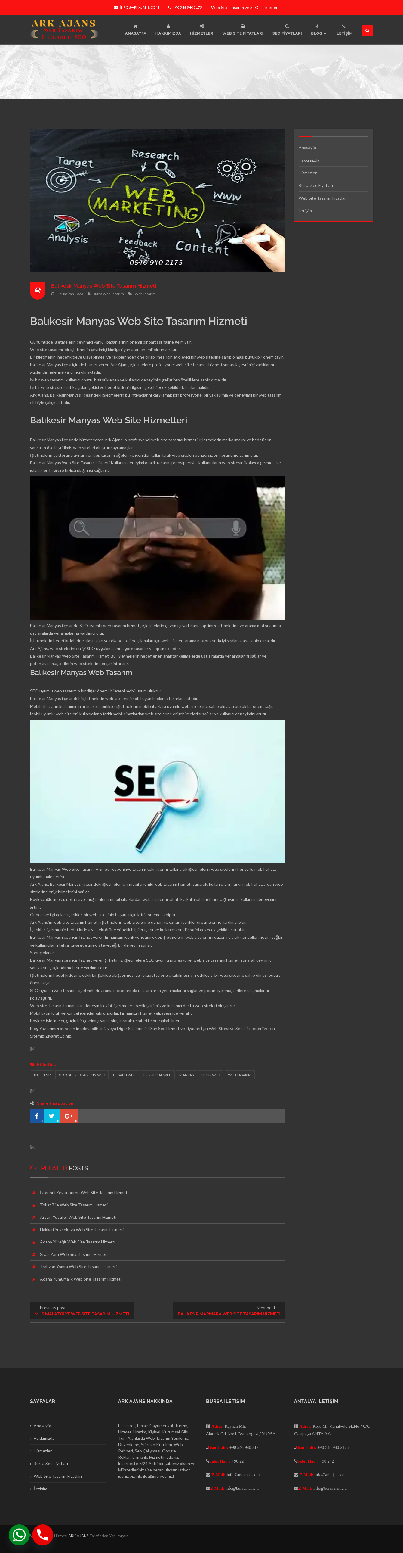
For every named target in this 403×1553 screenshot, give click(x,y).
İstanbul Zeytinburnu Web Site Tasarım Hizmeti (84, 1192)
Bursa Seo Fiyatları (316, 185)
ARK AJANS (79, 1535)
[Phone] (42, 1534)
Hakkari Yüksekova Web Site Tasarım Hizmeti (82, 1229)
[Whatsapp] (19, 1534)
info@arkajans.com (136, 7)
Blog (34, 1028)
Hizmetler (308, 172)
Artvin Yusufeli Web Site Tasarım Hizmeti (78, 1217)
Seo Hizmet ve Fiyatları (179, 1028)
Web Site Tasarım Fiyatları (323, 198)
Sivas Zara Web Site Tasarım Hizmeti (74, 1254)
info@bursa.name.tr (242, 1488)
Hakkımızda (309, 160)
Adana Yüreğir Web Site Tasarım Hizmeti (77, 1241)
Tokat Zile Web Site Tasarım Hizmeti (74, 1204)
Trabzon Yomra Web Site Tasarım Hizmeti (78, 1266)
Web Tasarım (145, 293)
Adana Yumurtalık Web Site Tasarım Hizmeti (81, 1278)
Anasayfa (307, 147)
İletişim (305, 210)
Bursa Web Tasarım (108, 293)
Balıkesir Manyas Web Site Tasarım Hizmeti (105, 285)
